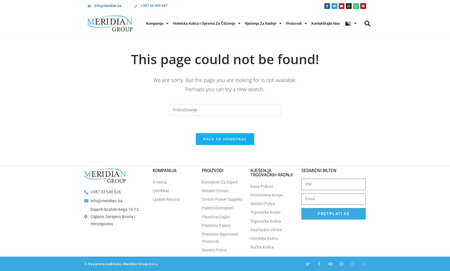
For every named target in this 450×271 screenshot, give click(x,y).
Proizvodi (296, 23)
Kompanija (157, 23)
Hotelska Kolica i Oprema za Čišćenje (206, 23)
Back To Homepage (225, 139)
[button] (367, 23)
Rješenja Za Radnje (263, 23)
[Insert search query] (225, 110)
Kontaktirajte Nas (325, 23)
